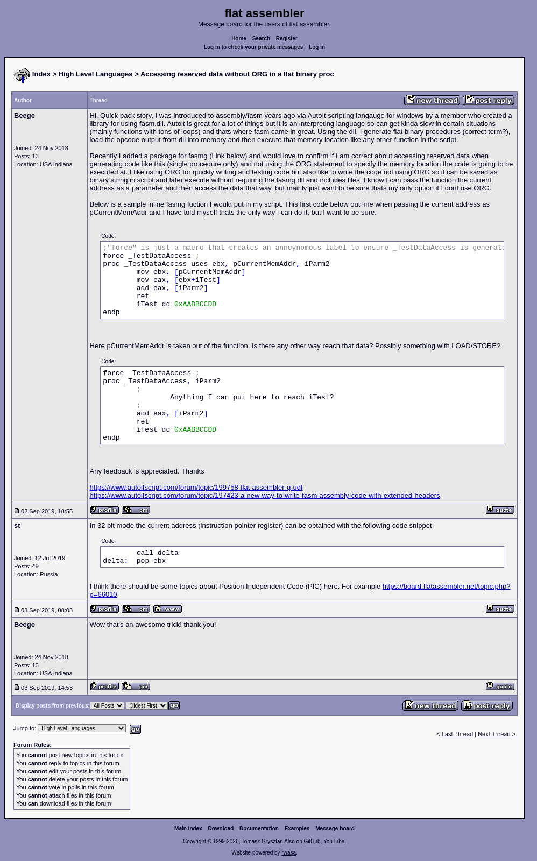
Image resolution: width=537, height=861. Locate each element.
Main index (188, 828)
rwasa (288, 853)
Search (261, 38)
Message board (335, 828)
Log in (317, 47)
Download (221, 828)
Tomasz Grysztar (261, 841)
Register (287, 38)
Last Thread (458, 734)
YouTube (333, 841)
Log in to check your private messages (253, 47)
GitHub (311, 841)
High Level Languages (96, 74)
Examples (297, 828)
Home (238, 38)
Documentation (259, 828)
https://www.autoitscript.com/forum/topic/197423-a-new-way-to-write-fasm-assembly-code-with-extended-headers (265, 495)
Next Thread (495, 734)
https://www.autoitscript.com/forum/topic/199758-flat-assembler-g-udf (196, 487)
